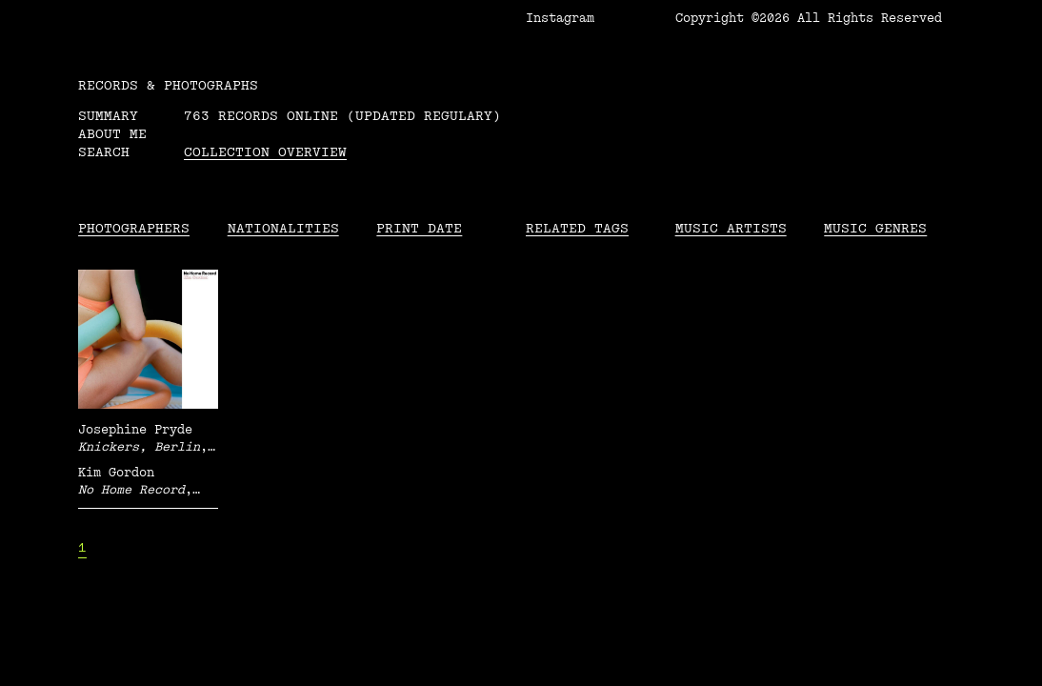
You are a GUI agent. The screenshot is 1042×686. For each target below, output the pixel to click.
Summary (108, 116)
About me (112, 134)
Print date (419, 228)
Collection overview (265, 152)
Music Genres (875, 228)
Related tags (577, 228)
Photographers (134, 228)
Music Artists (731, 228)
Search (104, 152)
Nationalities (283, 228)
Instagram (560, 18)
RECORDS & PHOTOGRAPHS (168, 85)
